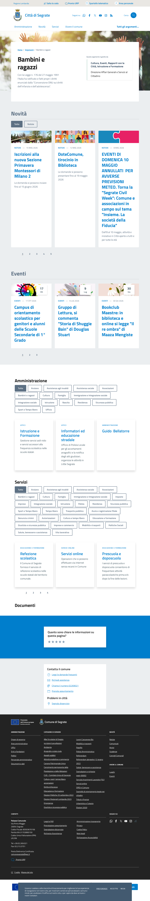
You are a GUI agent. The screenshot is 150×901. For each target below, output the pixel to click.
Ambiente (48, 747)
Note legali (81, 833)
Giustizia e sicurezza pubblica (55, 807)
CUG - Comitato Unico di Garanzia (57, 775)
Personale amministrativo (21, 759)
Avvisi (111, 747)
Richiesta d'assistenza (53, 833)
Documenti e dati (18, 763)
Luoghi (112, 772)
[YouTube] (99, 15)
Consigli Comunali (116, 755)
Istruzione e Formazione (29, 433)
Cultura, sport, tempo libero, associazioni (55, 781)
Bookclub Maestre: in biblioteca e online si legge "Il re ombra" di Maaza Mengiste (118, 320)
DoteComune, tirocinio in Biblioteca (70, 159)
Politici (13, 755)
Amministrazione (110, 425)
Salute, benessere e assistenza (88, 767)
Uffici (23, 425)
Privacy (80, 825)
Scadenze (113, 751)
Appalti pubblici (50, 755)
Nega (123, 888)
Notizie (30, 124)
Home (20, 49)
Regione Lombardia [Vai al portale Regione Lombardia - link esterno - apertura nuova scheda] (21, 3)
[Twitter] (94, 15)
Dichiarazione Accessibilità (87, 837)
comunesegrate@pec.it (20, 854)
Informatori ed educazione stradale (73, 435)
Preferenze (102, 888)
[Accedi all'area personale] (123, 3)
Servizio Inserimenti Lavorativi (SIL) (90, 779)
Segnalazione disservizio (53, 829)
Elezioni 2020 (81, 807)
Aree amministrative (19, 743)
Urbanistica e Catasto (84, 803)
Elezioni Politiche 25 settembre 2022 (58, 795)
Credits (17, 872)
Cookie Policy (82, 829)
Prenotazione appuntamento (55, 825)
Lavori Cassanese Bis (84, 739)
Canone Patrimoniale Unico (55, 763)
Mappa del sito (27, 872)
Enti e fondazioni (17, 751)
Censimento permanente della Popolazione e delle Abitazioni (56, 769)
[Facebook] (88, 15)
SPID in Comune (82, 787)
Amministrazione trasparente (88, 821)
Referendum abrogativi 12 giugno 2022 (89, 761)
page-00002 (81, 775)
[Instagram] (105, 15)
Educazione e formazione (32, 548)
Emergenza (48, 803)
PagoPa (79, 747)
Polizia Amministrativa (85, 751)
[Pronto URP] (72, 3)
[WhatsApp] (83, 15)
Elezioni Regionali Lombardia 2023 (57, 799)
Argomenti (29, 49)
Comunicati (113, 743)
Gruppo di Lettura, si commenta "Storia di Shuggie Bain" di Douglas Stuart (75, 320)
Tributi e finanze (82, 799)
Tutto (16, 124)
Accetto (114, 888)
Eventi (17, 300)
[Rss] (110, 15)
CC (12, 872)
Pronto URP (18, 859)
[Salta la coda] (51, 3)
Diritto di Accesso (51, 787)
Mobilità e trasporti (83, 743)
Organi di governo (18, 739)
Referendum (81, 755)
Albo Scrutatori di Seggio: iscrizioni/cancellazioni (54, 741)
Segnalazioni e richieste (85, 771)
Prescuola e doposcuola (111, 556)
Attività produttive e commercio (56, 759)
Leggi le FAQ (49, 821)
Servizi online (68, 548)
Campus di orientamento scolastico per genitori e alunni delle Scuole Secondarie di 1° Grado (29, 323)
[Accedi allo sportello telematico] (96, 3)
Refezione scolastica (28, 556)
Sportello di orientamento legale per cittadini (90, 793)
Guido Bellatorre (115, 431)
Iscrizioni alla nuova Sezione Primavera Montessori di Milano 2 (28, 165)
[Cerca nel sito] (133, 15)
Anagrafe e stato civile (53, 751)
